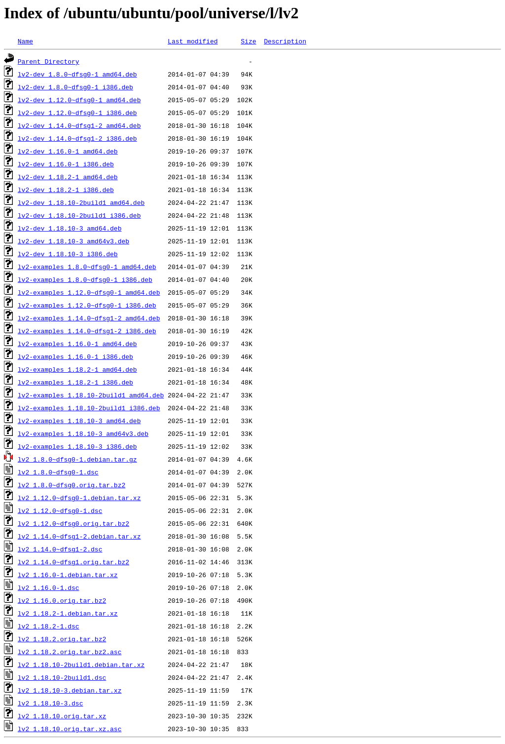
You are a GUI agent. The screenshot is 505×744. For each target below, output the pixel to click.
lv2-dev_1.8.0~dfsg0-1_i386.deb (75, 86)
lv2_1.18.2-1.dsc (48, 626)
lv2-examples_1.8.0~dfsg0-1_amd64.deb (87, 266)
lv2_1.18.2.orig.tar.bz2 (62, 638)
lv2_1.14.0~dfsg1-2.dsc (60, 549)
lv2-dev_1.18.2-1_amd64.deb (68, 176)
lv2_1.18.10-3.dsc (50, 703)
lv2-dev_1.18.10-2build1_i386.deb (79, 215)
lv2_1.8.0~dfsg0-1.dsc (58, 472)
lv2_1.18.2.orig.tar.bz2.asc (70, 651)
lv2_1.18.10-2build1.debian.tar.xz (81, 664)
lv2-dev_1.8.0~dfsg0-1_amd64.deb (77, 74)
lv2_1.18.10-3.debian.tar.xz (70, 690)
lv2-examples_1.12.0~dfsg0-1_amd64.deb (89, 292)
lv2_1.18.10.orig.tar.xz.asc (70, 728)
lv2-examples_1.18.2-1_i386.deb (75, 382)
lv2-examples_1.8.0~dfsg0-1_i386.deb (85, 279)
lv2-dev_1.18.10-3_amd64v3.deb (73, 240)
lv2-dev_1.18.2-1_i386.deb (66, 189)
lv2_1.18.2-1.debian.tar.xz (68, 613)
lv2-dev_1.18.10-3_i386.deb (68, 253)
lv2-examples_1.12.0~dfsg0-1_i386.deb (87, 305)
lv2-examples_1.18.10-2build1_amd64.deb (91, 395)
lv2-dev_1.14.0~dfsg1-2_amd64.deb (79, 125)
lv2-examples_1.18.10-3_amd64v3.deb (83, 433)
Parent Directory (48, 61)
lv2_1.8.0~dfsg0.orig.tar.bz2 (71, 484)
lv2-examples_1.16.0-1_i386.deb (75, 356)
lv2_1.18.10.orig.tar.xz (62, 715)
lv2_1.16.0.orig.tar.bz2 (62, 600)
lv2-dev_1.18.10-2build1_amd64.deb (81, 202)
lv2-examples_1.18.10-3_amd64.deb (79, 420)
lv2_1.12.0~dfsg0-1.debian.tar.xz (79, 497)
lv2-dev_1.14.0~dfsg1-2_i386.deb (77, 138)
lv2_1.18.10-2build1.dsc (62, 677)
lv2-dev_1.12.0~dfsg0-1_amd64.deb (79, 99)
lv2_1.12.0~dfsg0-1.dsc (60, 510)
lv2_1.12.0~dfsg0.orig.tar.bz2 (73, 523)
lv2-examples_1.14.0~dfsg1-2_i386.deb (87, 330)
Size (248, 41)
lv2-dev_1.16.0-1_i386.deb (66, 163)
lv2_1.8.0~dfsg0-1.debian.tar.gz (77, 459)
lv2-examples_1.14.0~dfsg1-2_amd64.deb (89, 317)
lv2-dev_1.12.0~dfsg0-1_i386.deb (77, 112)
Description (285, 41)
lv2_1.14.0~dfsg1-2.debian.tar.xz (79, 536)
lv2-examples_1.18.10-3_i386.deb (77, 446)
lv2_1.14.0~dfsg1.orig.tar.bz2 (73, 561)
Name (25, 41)
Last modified (192, 41)
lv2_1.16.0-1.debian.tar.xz (68, 574)
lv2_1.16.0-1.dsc (48, 587)
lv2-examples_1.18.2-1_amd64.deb (77, 369)
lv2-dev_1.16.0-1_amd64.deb (68, 151)
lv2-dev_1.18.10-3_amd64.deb (70, 228)
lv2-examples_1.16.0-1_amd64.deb (77, 343)
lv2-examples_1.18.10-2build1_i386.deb (89, 407)
